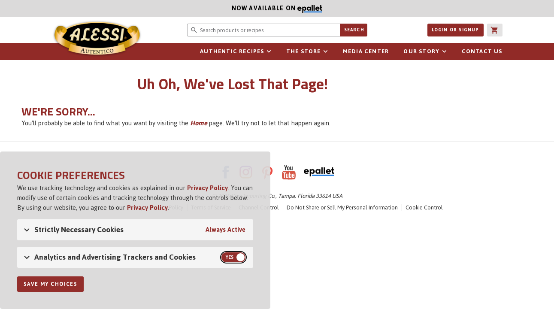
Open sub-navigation (269, 51)
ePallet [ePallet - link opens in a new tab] (319, 172)
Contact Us (482, 51)
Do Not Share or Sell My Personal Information (342, 207)
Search (354, 29)
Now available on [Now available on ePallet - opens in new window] (161, 8)
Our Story (421, 51)
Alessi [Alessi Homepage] (97, 39)
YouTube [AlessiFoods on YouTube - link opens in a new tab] (288, 172)
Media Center (366, 51)
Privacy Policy (207, 188)
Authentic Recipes (232, 51)
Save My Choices (50, 284)
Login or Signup (455, 29)
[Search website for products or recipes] (263, 30)
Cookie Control (424, 207)
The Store (303, 51)
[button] (495, 30)
